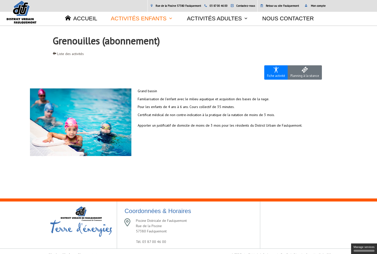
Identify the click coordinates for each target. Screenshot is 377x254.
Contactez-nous (243, 6)
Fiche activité (276, 72)
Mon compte (315, 6)
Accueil (81, 18)
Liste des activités (68, 54)
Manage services (364, 248)
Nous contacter (288, 18)
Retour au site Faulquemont (279, 6)
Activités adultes (214, 18)
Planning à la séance (304, 72)
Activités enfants (138, 18)
